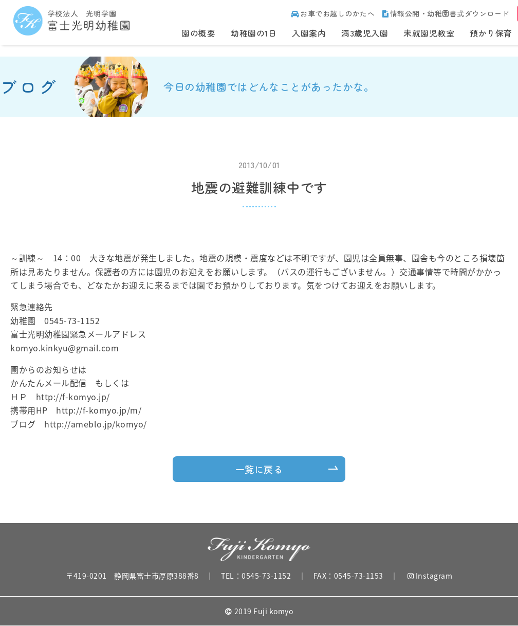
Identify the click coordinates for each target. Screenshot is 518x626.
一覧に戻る (259, 469)
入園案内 (309, 33)
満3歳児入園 (364, 33)
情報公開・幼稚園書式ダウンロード (445, 13)
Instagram (430, 575)
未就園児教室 (428, 33)
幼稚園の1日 (253, 33)
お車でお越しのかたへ (333, 13)
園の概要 (198, 33)
